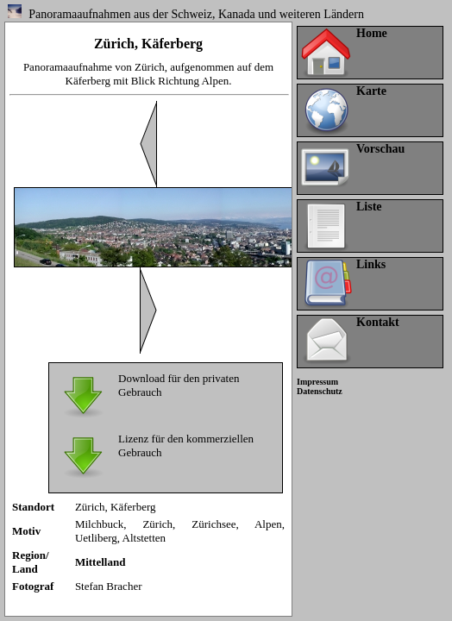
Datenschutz (319, 391)
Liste (369, 206)
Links (371, 264)
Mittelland (100, 561)
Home (371, 33)
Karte (371, 91)
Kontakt (377, 322)
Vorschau (380, 148)
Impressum (317, 381)
